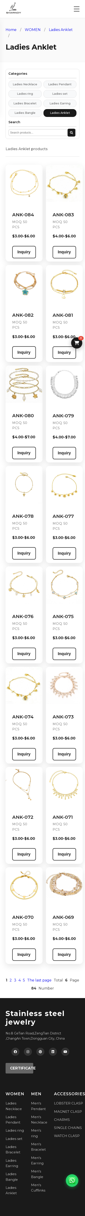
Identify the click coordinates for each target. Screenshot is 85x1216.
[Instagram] (28, 1052)
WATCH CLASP (67, 1136)
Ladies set (56, 93)
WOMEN (33, 30)
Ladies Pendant (56, 84)
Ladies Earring (56, 103)
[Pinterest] (40, 1052)
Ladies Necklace (21, 84)
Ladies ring (21, 93)
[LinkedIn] (53, 1052)
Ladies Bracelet (21, 103)
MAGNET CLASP (68, 1111)
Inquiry (20, 252)
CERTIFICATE (21, 1068)
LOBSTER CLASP (68, 1103)
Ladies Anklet (61, 30)
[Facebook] (15, 1052)
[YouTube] (65, 1052)
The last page (35, 980)
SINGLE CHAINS (68, 1128)
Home (11, 30)
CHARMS (62, 1119)
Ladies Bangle (21, 112)
